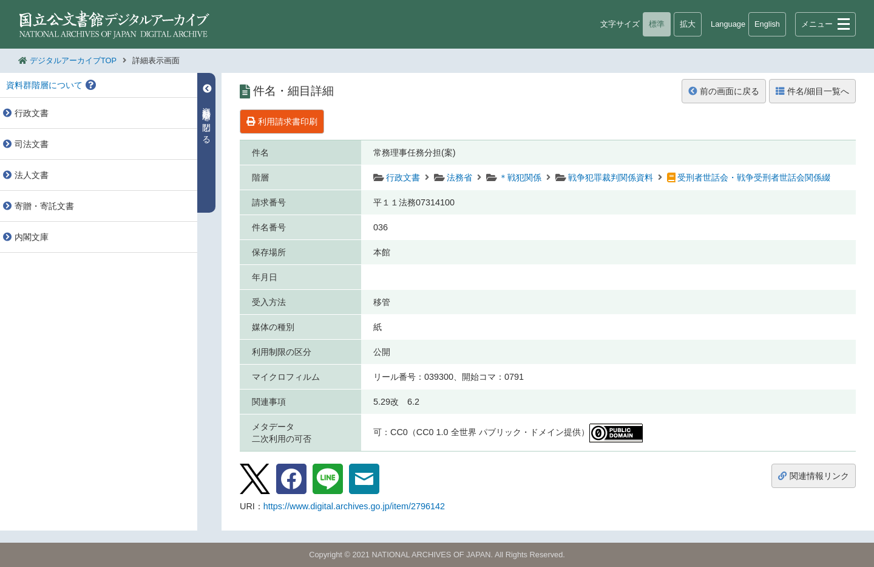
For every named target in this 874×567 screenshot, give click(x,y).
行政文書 (403, 177)
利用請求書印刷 (281, 121)
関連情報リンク (813, 476)
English (767, 24)
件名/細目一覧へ (812, 91)
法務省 (459, 177)
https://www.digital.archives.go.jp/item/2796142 (354, 506)
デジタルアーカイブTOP (73, 60)
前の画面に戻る (723, 91)
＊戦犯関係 (520, 177)
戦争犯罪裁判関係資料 (610, 177)
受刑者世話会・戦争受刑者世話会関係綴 (753, 177)
